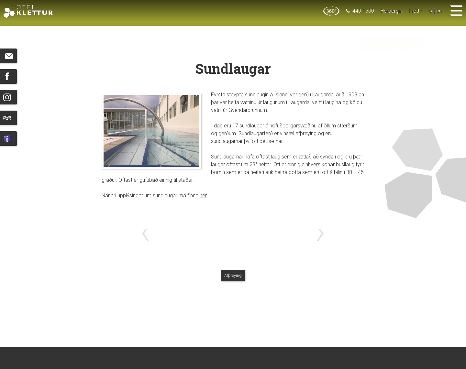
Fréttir (415, 11)
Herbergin (391, 11)
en (439, 11)
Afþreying (233, 275)
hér (203, 195)
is (430, 11)
